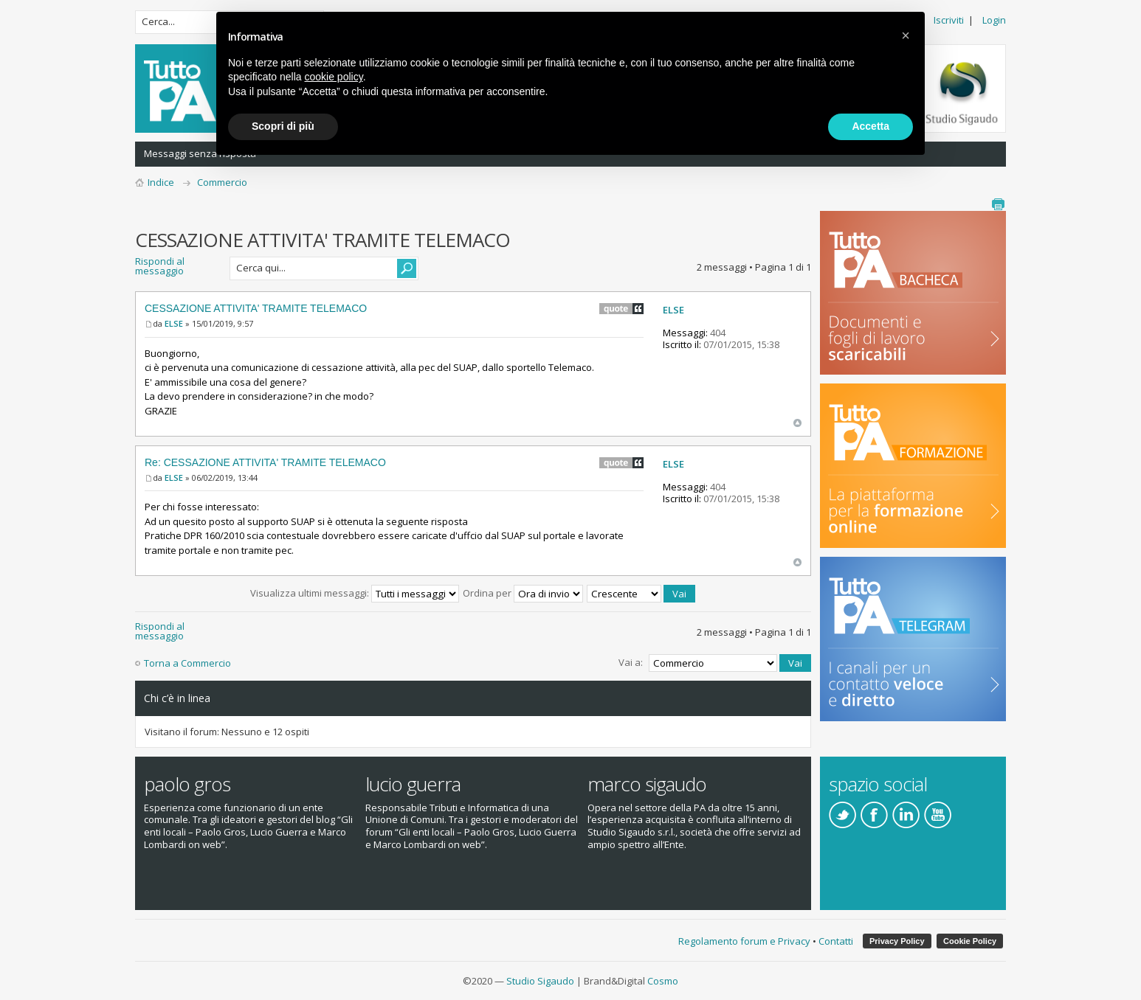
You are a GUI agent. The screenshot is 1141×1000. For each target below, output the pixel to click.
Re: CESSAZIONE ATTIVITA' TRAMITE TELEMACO (265, 462)
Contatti (835, 941)
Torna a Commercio (187, 663)
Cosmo (662, 980)
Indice (161, 182)
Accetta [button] (870, 126)
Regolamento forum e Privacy (744, 941)
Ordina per (523, 593)
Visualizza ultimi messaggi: (354, 593)
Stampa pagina (998, 204)
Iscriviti (949, 20)
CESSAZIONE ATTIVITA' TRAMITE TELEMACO (256, 308)
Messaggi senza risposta (200, 153)
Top (797, 423)
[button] (905, 35)
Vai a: (630, 662)
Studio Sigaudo (540, 980)
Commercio (222, 182)
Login (994, 20)
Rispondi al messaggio (178, 268)
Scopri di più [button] (283, 126)
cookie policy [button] (334, 77)
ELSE (174, 323)
